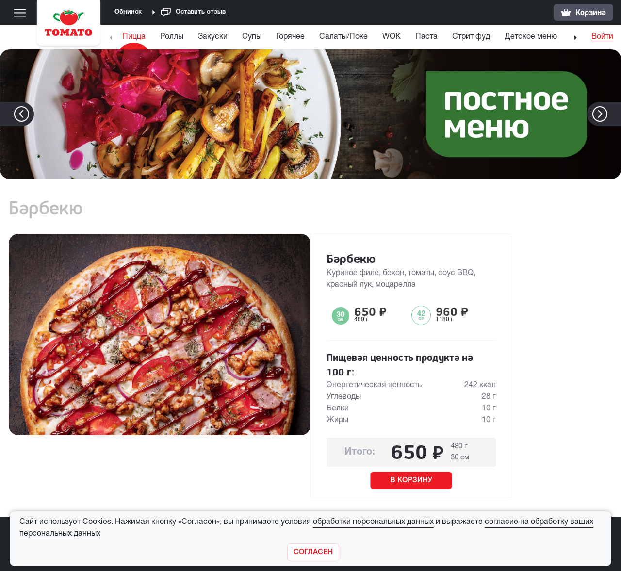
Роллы (171, 36)
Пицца (134, 36)
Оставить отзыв (193, 12)
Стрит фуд (471, 36)
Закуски (213, 36)
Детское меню (531, 36)
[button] (614, 114)
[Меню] (20, 12)
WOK (391, 36)
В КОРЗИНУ (411, 480)
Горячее (290, 36)
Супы (251, 36)
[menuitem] (135, 39)
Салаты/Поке (343, 36)
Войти (602, 36)
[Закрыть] (313, 552)
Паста (426, 36)
